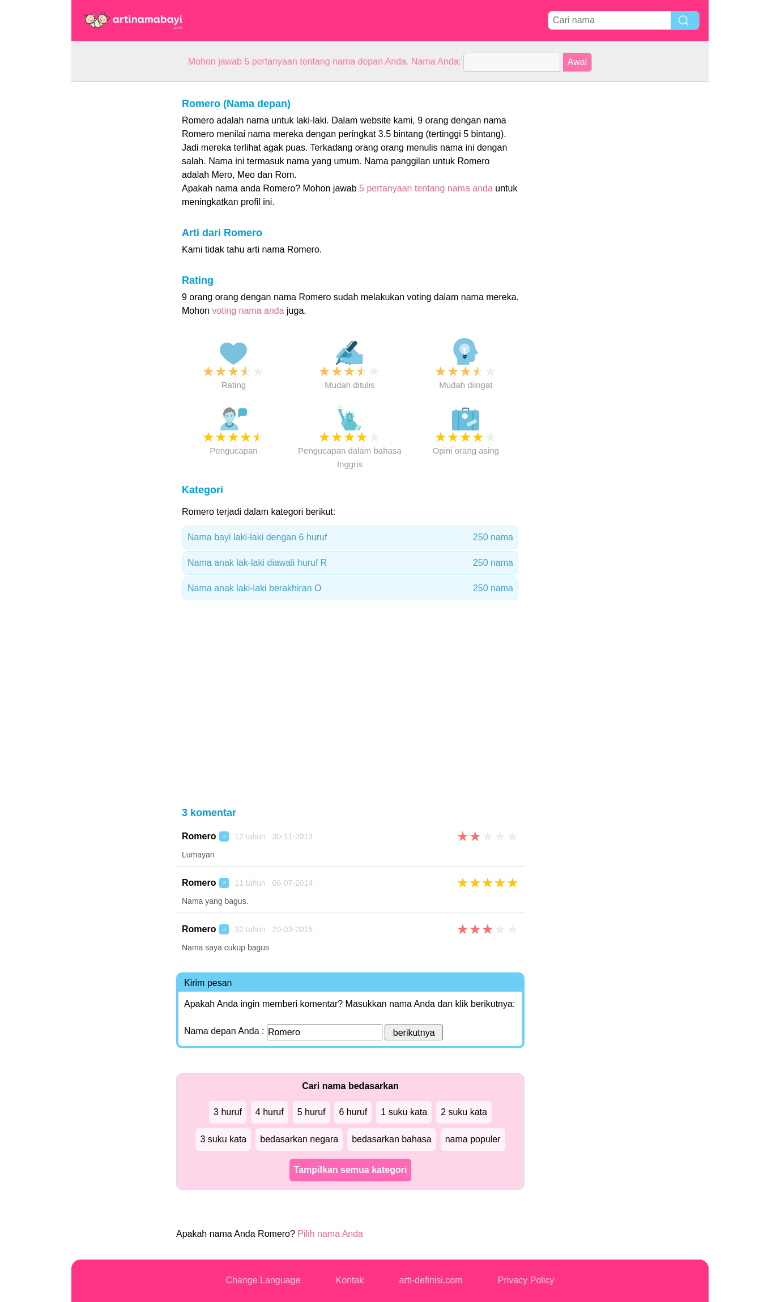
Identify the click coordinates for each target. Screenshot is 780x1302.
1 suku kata (404, 1112)
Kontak (350, 1280)
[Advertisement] (116, 251)
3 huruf (228, 1112)
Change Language (263, 1280)
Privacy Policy (526, 1280)
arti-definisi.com (431, 1280)
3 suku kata (223, 1139)
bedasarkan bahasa (392, 1139)
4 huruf (269, 1112)
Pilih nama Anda (330, 1234)
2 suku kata (464, 1112)
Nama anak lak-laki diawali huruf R (350, 563)
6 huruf (353, 1112)
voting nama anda (248, 310)
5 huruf (311, 1112)
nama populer (473, 1139)
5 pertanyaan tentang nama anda (426, 188)
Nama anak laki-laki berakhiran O (350, 588)
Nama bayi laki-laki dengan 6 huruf (350, 537)
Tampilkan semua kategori (350, 1170)
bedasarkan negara (299, 1139)
